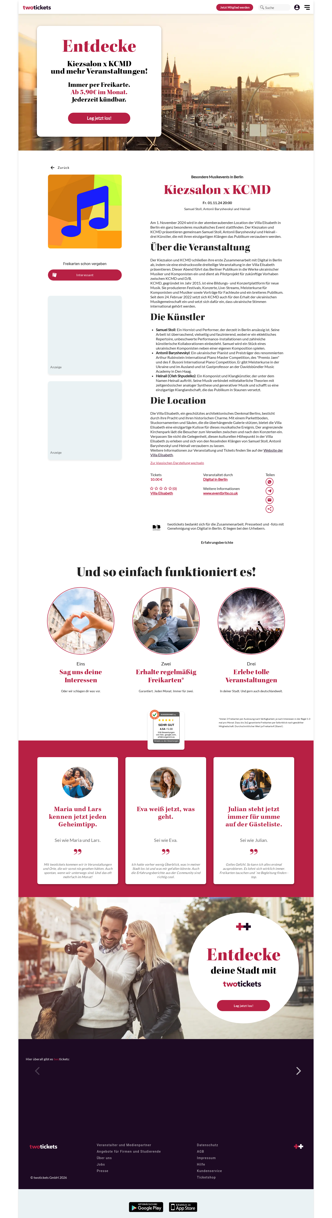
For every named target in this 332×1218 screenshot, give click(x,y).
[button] (262, 7)
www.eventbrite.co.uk (220, 493)
